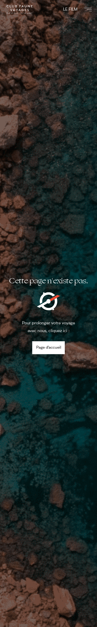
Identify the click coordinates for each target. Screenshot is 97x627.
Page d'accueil (48, 348)
